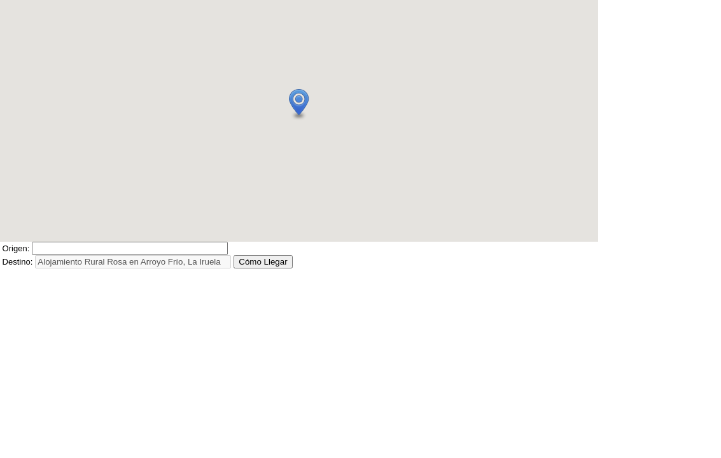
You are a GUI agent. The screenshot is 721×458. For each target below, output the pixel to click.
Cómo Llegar (263, 262)
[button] (299, 105)
